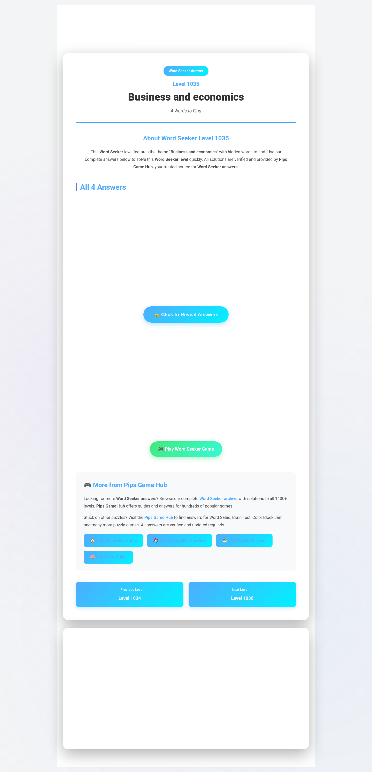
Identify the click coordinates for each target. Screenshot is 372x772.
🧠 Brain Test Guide (108, 557)
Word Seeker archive (218, 498)
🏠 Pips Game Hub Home (113, 540)
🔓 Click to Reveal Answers (186, 314)
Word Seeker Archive (119, 23)
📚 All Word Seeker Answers (179, 540)
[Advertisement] (186, 241)
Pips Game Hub (81, 23)
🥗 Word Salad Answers (244, 540)
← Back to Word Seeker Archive (98, 41)
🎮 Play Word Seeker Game (186, 449)
